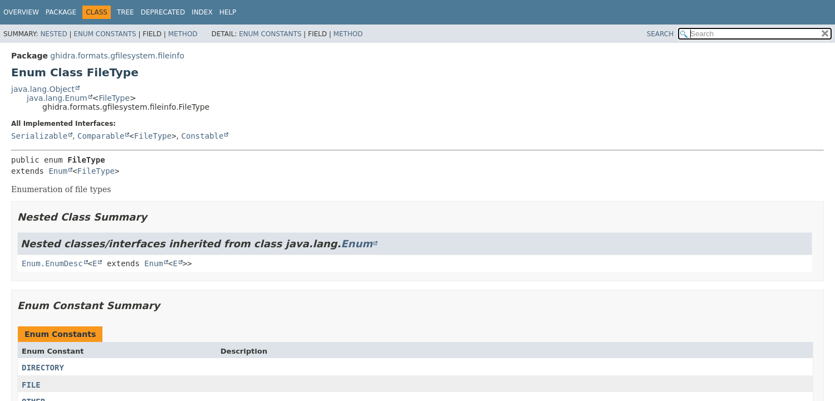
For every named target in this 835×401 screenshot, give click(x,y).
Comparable (100, 135)
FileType (114, 98)
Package (61, 12)
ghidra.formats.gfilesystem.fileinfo (117, 55)
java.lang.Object (43, 89)
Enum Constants (104, 34)
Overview (21, 12)
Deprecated (163, 12)
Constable (202, 135)
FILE (31, 384)
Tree (125, 12)
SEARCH (660, 34)
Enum (57, 171)
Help (228, 12)
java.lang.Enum (57, 98)
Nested (53, 34)
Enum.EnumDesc (52, 263)
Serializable (39, 135)
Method (183, 34)
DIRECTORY (43, 367)
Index (202, 12)
